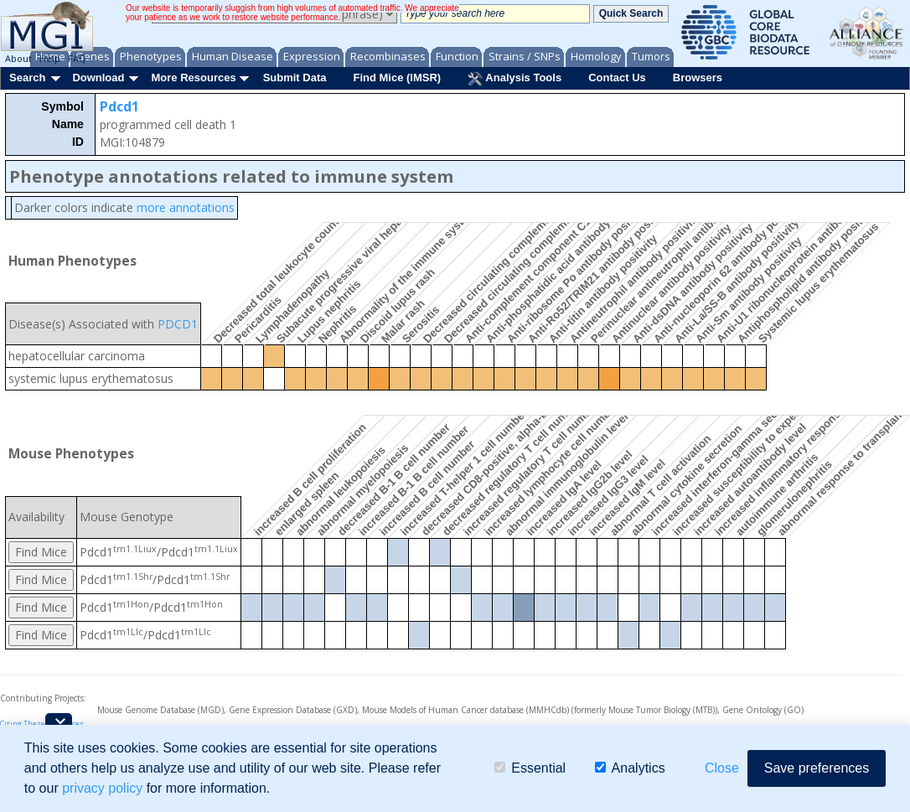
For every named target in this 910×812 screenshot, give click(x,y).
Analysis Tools (514, 78)
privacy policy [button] (102, 788)
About (18, 58)
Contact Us (617, 77)
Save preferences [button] (816, 768)
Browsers (697, 77)
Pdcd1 (119, 106)
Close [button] (722, 768)
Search (27, 77)
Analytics (630, 768)
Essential (530, 768)
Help (49, 58)
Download (98, 77)
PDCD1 (178, 324)
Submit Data (295, 77)
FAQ (77, 58)
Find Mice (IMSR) (397, 77)
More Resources (193, 77)
